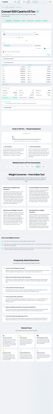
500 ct (38, 166)
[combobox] (37, 2)
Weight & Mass (12, 7)
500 (19, 37)
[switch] (49, 2)
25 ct (22, 166)
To (34, 43)
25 (10, 37)
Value (4, 31)
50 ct (27, 166)
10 (8, 37)
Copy (48, 54)
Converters (7, 7)
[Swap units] (26, 40)
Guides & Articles (29, 2)
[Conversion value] (18, 34)
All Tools (19, 2)
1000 (22, 37)
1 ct (8, 166)
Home (15, 1)
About (24, 1)
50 (13, 37)
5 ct (13, 166)
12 (49, 48)
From (35, 32)
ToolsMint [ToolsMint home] (5, 2)
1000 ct (43, 166)
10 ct (17, 166)
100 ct (32, 166)
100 (16, 37)
